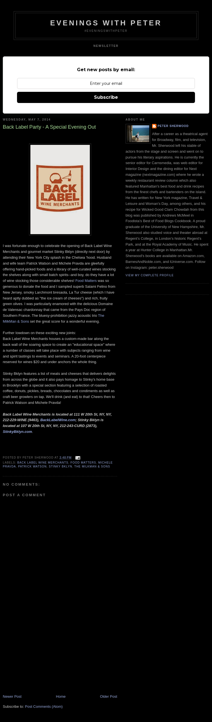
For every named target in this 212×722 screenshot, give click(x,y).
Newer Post (12, 696)
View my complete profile (150, 275)
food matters (83, 462)
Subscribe (106, 97)
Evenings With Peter (106, 23)
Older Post (108, 696)
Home (61, 696)
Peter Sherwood (173, 126)
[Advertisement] (44, 655)
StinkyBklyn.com (17, 432)
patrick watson (32, 466)
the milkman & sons (92, 466)
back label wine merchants (42, 462)
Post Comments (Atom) (44, 706)
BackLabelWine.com (57, 420)
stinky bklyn (60, 466)
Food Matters (86, 281)
